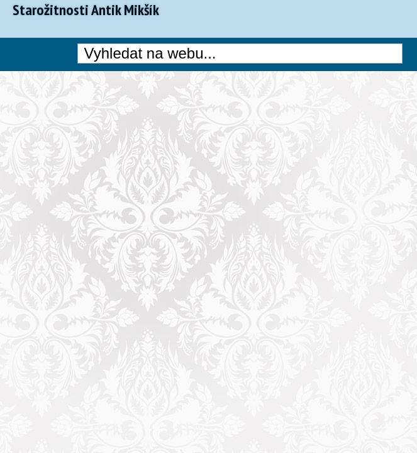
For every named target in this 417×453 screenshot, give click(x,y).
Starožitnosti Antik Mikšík (86, 10)
